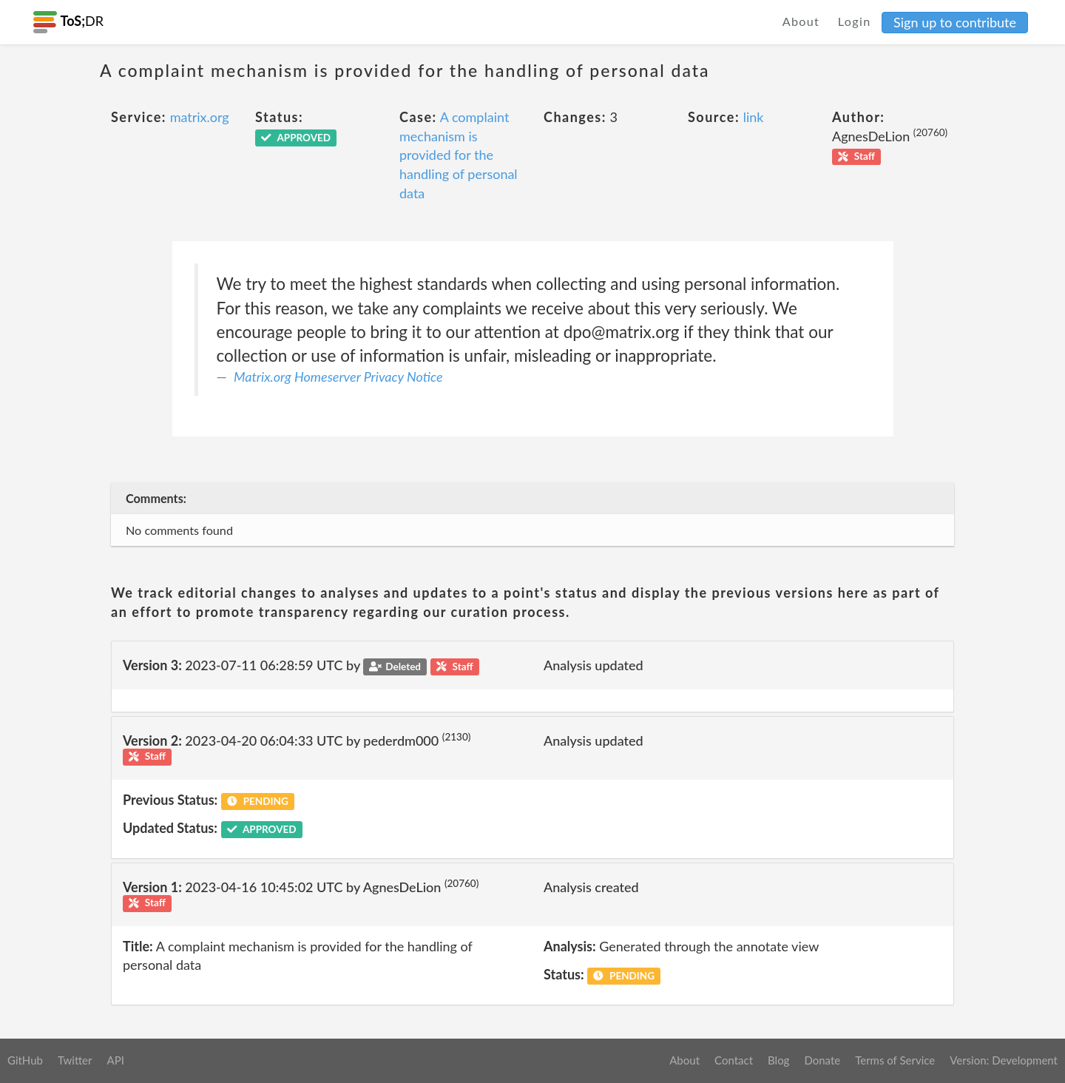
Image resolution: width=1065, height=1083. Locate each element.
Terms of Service (895, 1060)
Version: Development (1004, 1060)
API (115, 1060)
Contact (733, 1060)
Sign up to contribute (954, 22)
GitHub (25, 1060)
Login (854, 21)
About (801, 21)
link (753, 117)
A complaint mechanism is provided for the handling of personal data (458, 155)
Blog (778, 1060)
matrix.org (199, 117)
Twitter (75, 1060)
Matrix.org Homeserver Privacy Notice (338, 376)
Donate (822, 1060)
